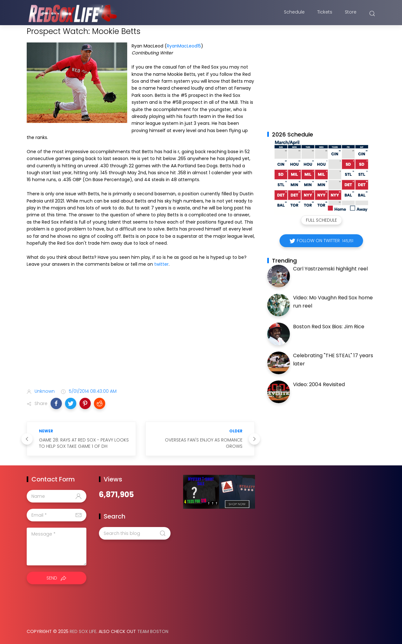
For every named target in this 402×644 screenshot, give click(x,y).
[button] (56, 403)
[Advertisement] (141, 334)
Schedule (294, 13)
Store (350, 13)
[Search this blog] (135, 533)
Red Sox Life (83, 631)
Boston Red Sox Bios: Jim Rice (328, 326)
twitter (161, 264)
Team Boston (152, 631)
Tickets (324, 13)
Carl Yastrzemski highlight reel (330, 268)
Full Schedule (321, 220)
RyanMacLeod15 (184, 46)
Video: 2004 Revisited (319, 384)
